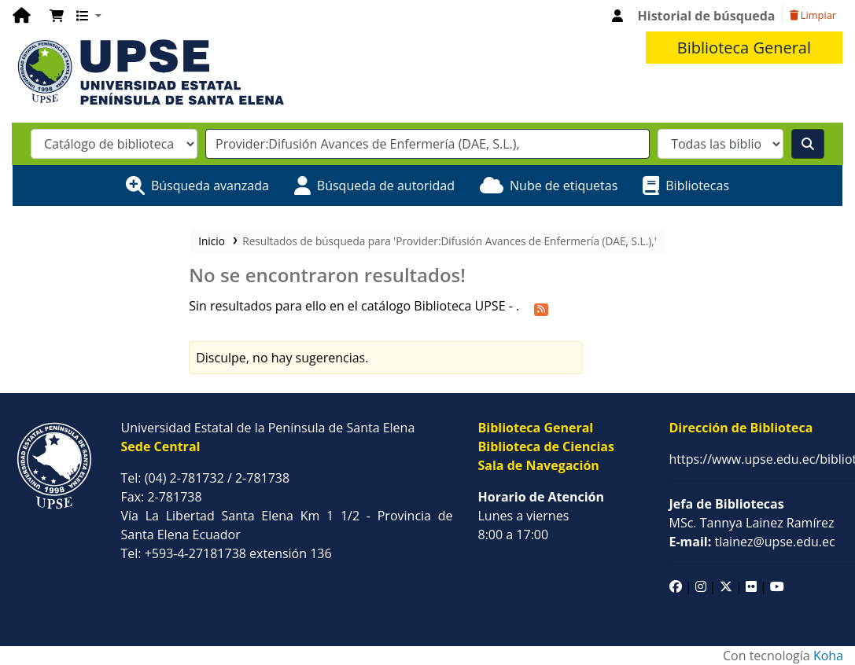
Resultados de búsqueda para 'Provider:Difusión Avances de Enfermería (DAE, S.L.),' (449, 240)
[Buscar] (807, 144)
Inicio (211, 240)
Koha (828, 655)
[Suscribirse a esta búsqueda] (541, 307)
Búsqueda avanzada (210, 185)
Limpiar (813, 15)
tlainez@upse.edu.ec (752, 541)
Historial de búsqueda (707, 15)
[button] (56, 15)
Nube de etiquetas (563, 185)
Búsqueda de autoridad (386, 185)
